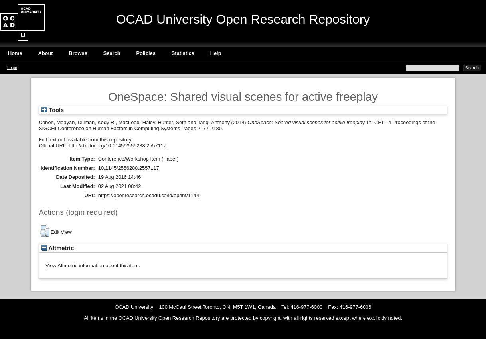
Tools (52, 110)
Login (12, 67)
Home (15, 53)
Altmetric (57, 248)
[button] (44, 231)
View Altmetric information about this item (92, 265)
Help (215, 53)
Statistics (183, 53)
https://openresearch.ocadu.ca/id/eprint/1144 (148, 195)
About (45, 53)
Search (112, 53)
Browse (78, 53)
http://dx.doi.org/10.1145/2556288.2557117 (117, 146)
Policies (145, 53)
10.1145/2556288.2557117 (128, 168)
